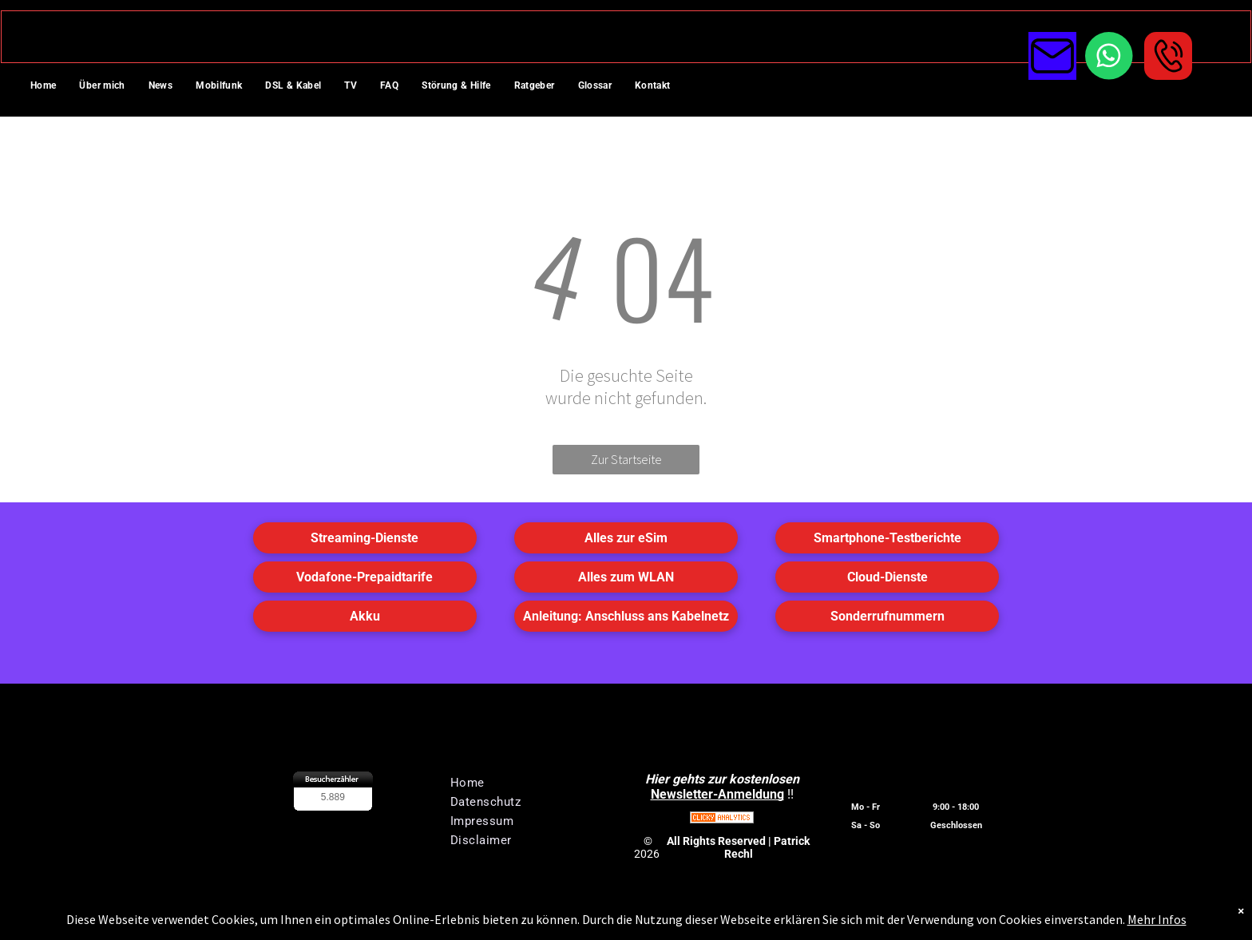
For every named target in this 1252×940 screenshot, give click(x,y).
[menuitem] (49, 87)
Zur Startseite (626, 459)
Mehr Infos (1157, 919)
